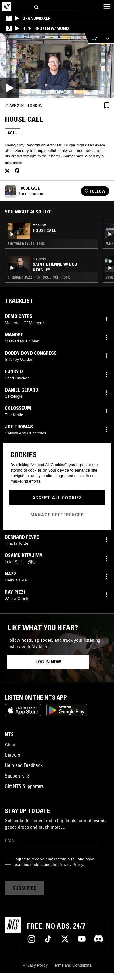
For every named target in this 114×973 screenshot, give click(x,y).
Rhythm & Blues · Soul (26, 243)
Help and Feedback (24, 765)
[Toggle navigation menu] (107, 7)
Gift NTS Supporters (24, 786)
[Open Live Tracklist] (92, 38)
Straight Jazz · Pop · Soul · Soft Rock (39, 277)
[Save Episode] (106, 105)
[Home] (6, 6)
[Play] (57, 65)
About (10, 744)
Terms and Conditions (72, 965)
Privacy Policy (70, 864)
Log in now (48, 662)
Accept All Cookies (57, 497)
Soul (13, 132)
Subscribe (24, 888)
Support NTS (17, 776)
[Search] (36, 6)
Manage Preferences (57, 514)
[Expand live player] (107, 38)
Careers (12, 755)
